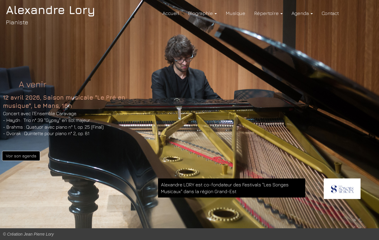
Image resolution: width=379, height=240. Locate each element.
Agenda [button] (302, 13)
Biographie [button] (202, 13)
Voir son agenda (21, 155)
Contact (330, 13)
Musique (235, 13)
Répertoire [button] (268, 13)
